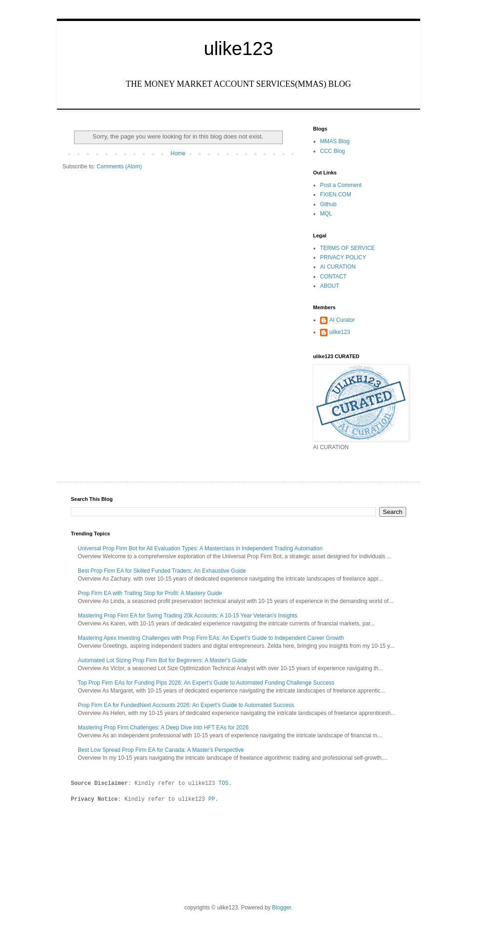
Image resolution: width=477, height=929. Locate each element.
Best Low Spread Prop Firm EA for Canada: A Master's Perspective (161, 750)
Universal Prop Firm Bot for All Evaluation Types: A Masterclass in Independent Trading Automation (200, 548)
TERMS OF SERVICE (347, 248)
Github (328, 204)
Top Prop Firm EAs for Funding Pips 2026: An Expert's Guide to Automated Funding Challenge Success (206, 682)
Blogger (281, 906)
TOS (223, 783)
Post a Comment (340, 185)
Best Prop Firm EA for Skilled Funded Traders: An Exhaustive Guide (162, 571)
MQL (326, 213)
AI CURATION (337, 266)
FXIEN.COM (335, 194)
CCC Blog (332, 151)
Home (177, 153)
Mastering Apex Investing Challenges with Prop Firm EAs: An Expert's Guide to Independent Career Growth (211, 638)
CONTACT (333, 276)
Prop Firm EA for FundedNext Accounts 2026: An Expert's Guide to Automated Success (186, 705)
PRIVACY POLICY (343, 257)
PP (211, 798)
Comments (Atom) (119, 166)
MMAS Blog (334, 141)
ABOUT (329, 286)
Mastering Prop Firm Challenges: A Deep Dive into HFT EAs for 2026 (163, 727)
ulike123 (238, 48)
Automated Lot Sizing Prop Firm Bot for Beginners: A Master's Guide (162, 660)
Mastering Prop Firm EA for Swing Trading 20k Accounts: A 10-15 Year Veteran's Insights (187, 615)
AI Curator (342, 320)
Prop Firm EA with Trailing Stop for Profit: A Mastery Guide (150, 593)
